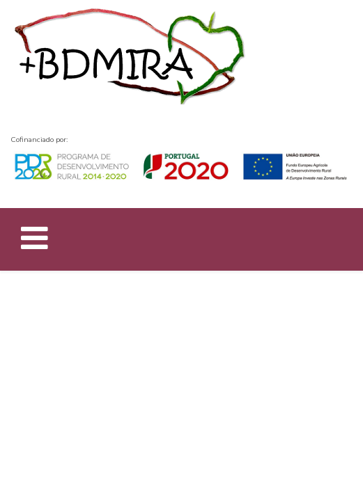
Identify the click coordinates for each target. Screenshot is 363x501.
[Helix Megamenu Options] (34, 241)
